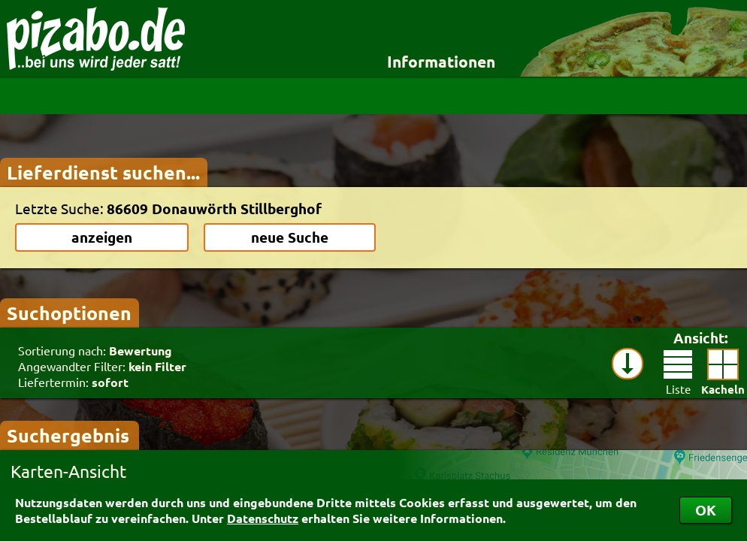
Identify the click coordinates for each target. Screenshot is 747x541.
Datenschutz (262, 518)
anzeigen (101, 237)
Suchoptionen (69, 313)
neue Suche (289, 237)
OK (705, 509)
